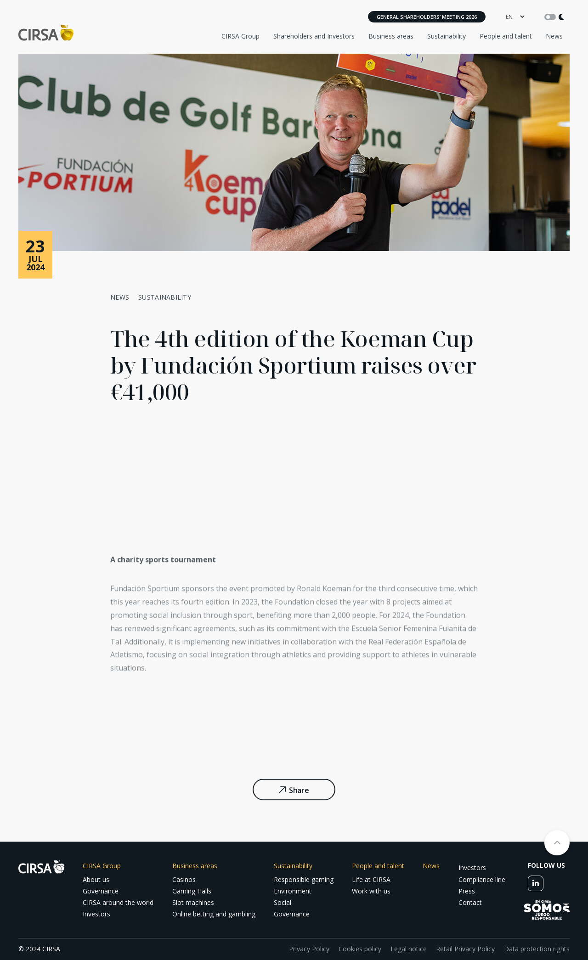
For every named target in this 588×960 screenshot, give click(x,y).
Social (282, 902)
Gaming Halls (191, 891)
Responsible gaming (304, 879)
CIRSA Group (240, 36)
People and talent (506, 36)
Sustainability (446, 36)
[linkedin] (535, 883)
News (554, 36)
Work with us (371, 891)
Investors (96, 914)
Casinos (184, 879)
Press (466, 891)
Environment (292, 891)
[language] (515, 16)
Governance (101, 891)
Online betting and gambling (213, 914)
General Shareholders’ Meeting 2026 (427, 16)
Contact (470, 902)
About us (96, 879)
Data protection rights (537, 948)
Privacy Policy (309, 948)
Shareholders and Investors (314, 36)
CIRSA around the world (118, 902)
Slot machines (193, 902)
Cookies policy (360, 948)
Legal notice (408, 948)
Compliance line (481, 879)
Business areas (390, 36)
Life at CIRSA (371, 879)
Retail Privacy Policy (465, 948)
